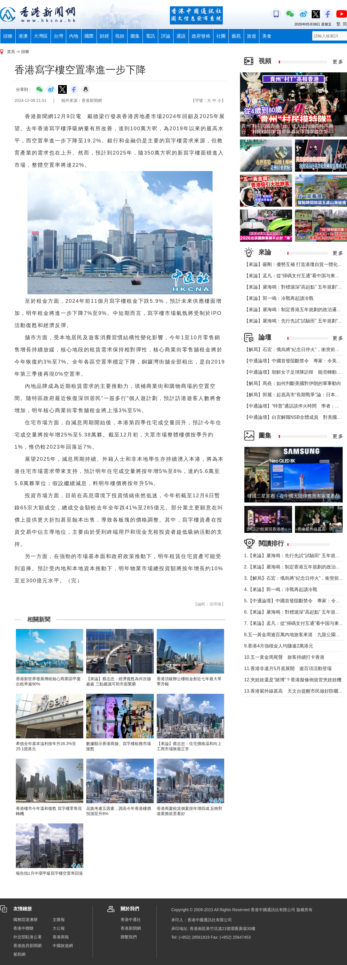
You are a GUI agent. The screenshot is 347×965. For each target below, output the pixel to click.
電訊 (150, 36)
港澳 (23, 36)
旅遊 (251, 36)
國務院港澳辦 (25, 919)
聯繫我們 (129, 937)
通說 (181, 36)
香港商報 (61, 937)
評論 (165, 36)
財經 (104, 36)
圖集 (135, 36)
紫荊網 (19, 954)
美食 (267, 36)
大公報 (59, 928)
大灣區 (41, 36)
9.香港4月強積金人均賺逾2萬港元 (278, 645)
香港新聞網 (131, 928)
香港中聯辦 (23, 928)
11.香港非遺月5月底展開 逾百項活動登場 (288, 668)
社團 (221, 36)
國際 (89, 36)
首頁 (11, 51)
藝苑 (236, 36)
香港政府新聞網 (27, 945)
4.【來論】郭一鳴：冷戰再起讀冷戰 (280, 589)
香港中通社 (131, 919)
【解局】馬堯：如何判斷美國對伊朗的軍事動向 (292, 383)
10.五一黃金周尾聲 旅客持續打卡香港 (284, 657)
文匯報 (59, 919)
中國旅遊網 (63, 945)
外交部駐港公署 (27, 937)
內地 (73, 36)
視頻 (119, 36)
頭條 (7, 36)
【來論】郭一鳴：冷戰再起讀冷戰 (278, 298)
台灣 (58, 36)
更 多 (338, 61)
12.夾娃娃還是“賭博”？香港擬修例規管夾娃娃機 (293, 679)
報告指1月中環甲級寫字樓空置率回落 (49, 873)
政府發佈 (201, 36)
